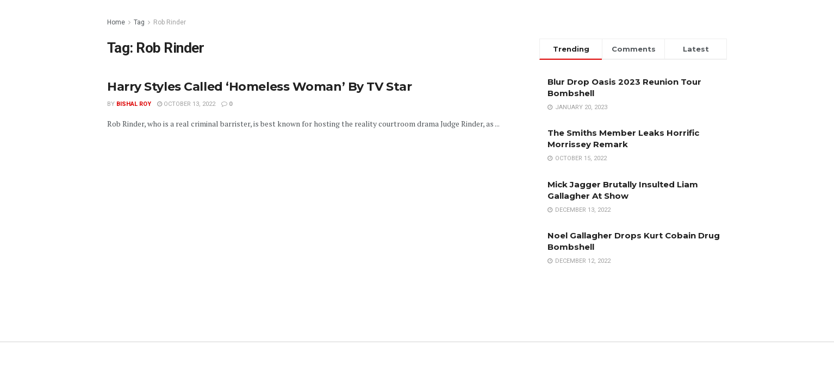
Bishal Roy (133, 104)
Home (116, 22)
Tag (139, 22)
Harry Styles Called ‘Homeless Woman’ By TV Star (259, 86)
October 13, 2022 (186, 104)
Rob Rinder (169, 22)
